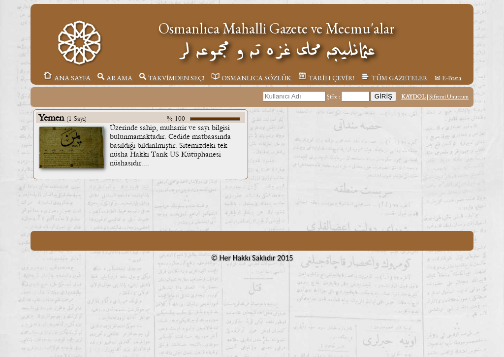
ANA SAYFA (67, 77)
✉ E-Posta (448, 77)
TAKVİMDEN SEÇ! (171, 77)
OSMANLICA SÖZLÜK (251, 77)
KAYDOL (413, 96)
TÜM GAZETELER (394, 77)
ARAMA (114, 77)
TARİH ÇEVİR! (326, 77)
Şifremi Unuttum (449, 96)
